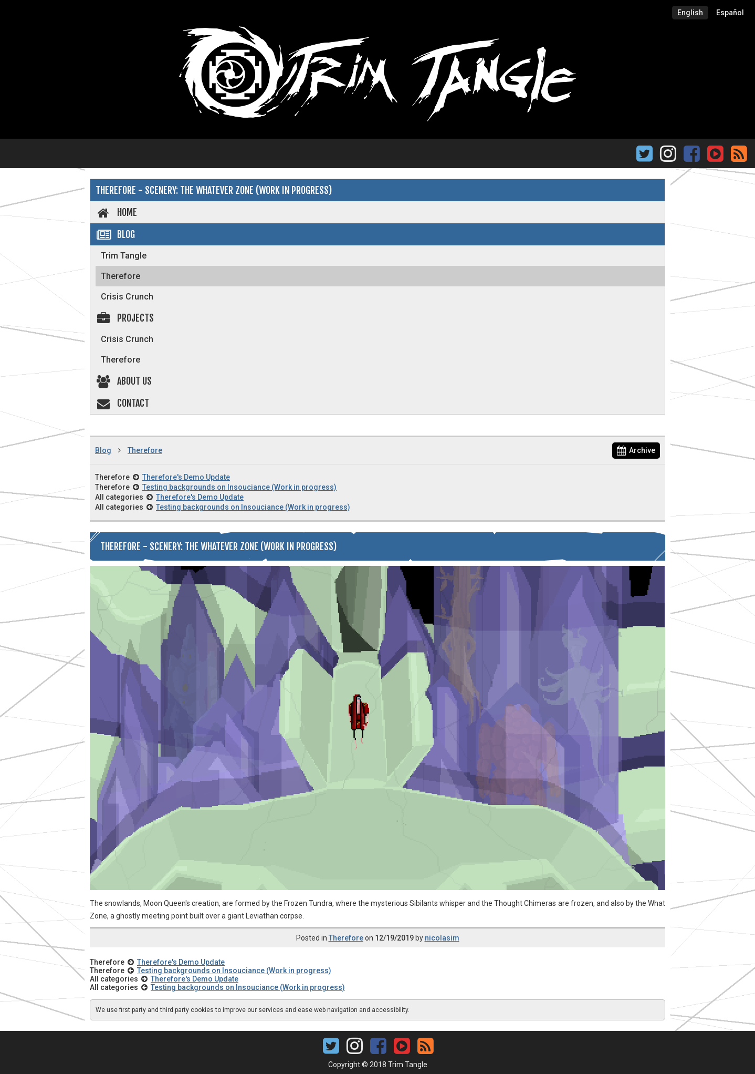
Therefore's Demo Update (186, 477)
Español (730, 12)
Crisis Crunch (127, 297)
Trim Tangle (123, 256)
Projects (125, 318)
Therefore (120, 276)
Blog (115, 234)
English (690, 12)
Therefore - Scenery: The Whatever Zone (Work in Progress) (214, 190)
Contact (122, 403)
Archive (636, 450)
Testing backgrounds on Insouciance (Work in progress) (239, 487)
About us (124, 381)
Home (116, 212)
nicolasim (442, 938)
